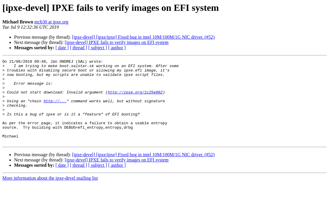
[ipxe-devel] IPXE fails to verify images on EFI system (116, 42)
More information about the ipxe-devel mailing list (50, 194)
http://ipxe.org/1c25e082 (135, 99)
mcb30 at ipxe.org (51, 21)
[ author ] (117, 47)
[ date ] (62, 47)
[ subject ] (97, 47)
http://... (54, 109)
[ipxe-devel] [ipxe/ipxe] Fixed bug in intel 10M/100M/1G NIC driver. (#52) (143, 37)
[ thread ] (78, 47)
